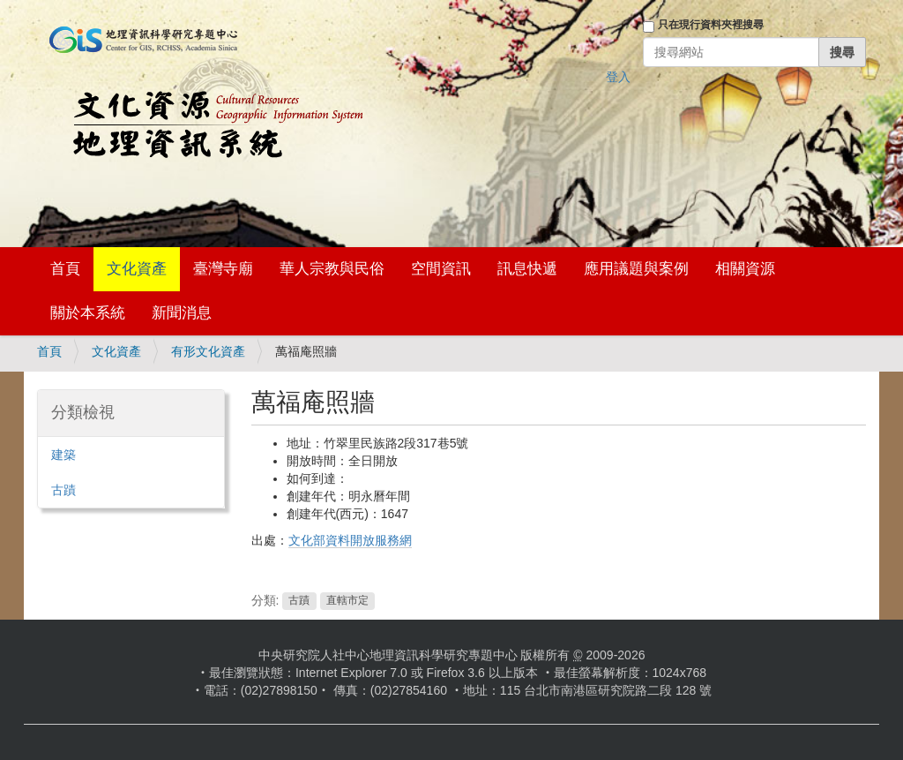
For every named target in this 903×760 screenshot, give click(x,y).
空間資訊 (441, 268)
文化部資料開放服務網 (350, 540)
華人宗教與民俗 (332, 268)
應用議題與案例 (636, 268)
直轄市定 (347, 601)
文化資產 (137, 268)
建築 (63, 455)
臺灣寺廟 (223, 268)
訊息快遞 (527, 268)
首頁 (65, 268)
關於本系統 (87, 313)
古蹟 (299, 601)
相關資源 (745, 268)
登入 (618, 77)
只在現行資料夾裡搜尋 (711, 25)
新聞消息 (182, 313)
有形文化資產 (208, 351)
